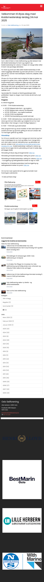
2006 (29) (6, 393)
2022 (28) (6, 340)
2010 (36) (6, 378)
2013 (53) (6, 367)
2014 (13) (6, 363)
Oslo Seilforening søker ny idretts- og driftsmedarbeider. (19, 283)
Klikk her (32, 153)
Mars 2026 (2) (7, 317)
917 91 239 (7, 415)
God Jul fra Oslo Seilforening (16, 291)
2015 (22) (6, 359)
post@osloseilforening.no (10, 413)
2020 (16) (6, 348)
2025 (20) (6, 329)
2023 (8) (6, 336)
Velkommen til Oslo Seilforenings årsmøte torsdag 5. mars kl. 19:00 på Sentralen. (25, 275)
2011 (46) (6, 374)
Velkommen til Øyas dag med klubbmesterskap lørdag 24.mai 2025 (19, 17)
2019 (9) (5, 351)
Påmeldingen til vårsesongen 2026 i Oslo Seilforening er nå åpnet (20, 257)
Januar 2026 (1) (8, 325)
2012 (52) (6, 370)
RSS (5, 310)
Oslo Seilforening (13, 25)
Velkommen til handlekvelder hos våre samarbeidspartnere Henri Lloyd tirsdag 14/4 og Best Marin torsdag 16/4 (25, 248)
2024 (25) (6, 333)
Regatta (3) (7, 302)
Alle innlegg (7, 298)
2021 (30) (6, 344)
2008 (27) (6, 385)
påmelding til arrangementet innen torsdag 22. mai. (20, 145)
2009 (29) (6, 382)
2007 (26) (6, 389)
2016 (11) (5, 355)
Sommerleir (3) (8, 306)
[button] (41, 5)
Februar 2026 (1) (8, 321)
